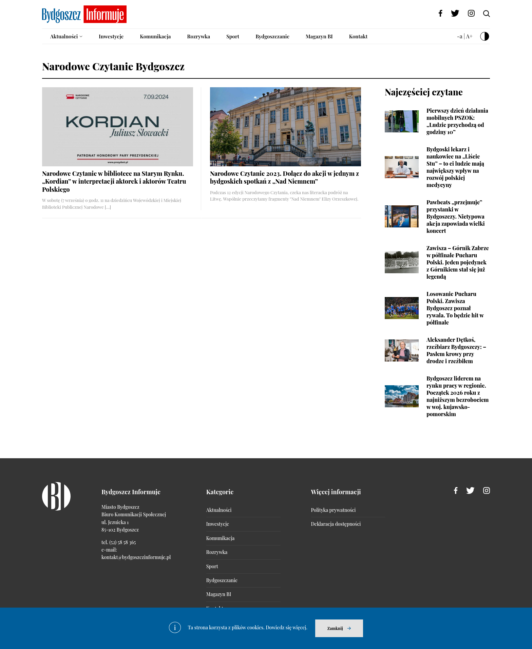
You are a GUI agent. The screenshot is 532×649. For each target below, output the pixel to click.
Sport (232, 36)
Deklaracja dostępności (336, 524)
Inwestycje (111, 36)
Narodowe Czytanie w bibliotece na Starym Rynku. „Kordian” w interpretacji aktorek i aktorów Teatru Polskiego (114, 181)
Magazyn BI (319, 36)
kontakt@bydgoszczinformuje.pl (136, 557)
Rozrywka (198, 36)
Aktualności (64, 36)
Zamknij (335, 628)
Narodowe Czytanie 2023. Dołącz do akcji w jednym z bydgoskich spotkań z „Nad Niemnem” (284, 177)
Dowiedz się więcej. (286, 627)
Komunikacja (155, 36)
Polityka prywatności (333, 510)
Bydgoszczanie (272, 36)
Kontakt (358, 36)
